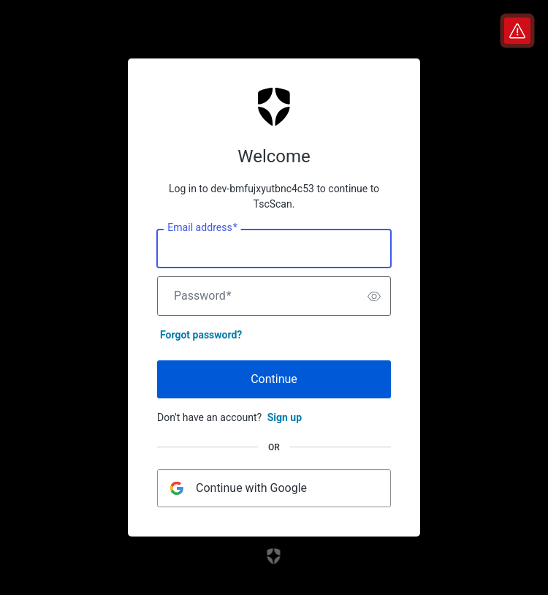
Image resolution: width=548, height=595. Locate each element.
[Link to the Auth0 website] (274, 556)
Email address (202, 228)
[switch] (374, 296)
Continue (274, 379)
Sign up (284, 417)
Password (203, 296)
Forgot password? (201, 335)
